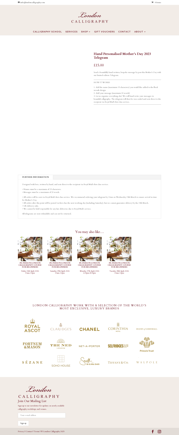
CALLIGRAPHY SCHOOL (47, 32)
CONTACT (124, 32)
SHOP (84, 32)
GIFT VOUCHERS (104, 32)
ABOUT (138, 32)
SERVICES (71, 32)
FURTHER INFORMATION (35, 177)
